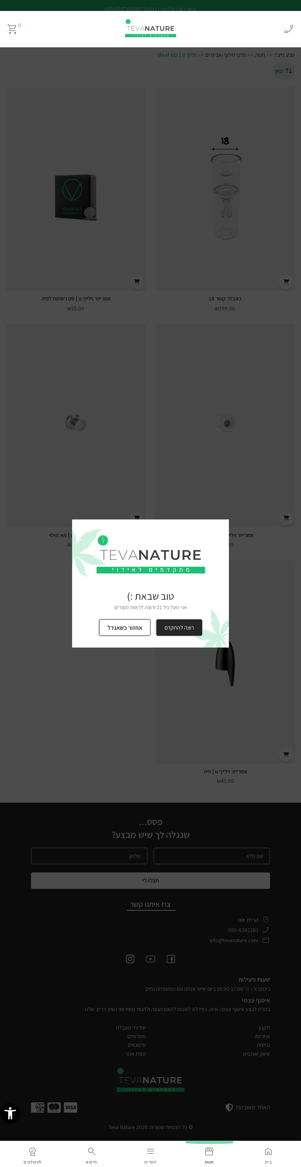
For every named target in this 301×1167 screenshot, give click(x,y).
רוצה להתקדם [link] (179, 627)
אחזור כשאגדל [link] (124, 628)
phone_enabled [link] (288, 29)
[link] (10, 1125)
